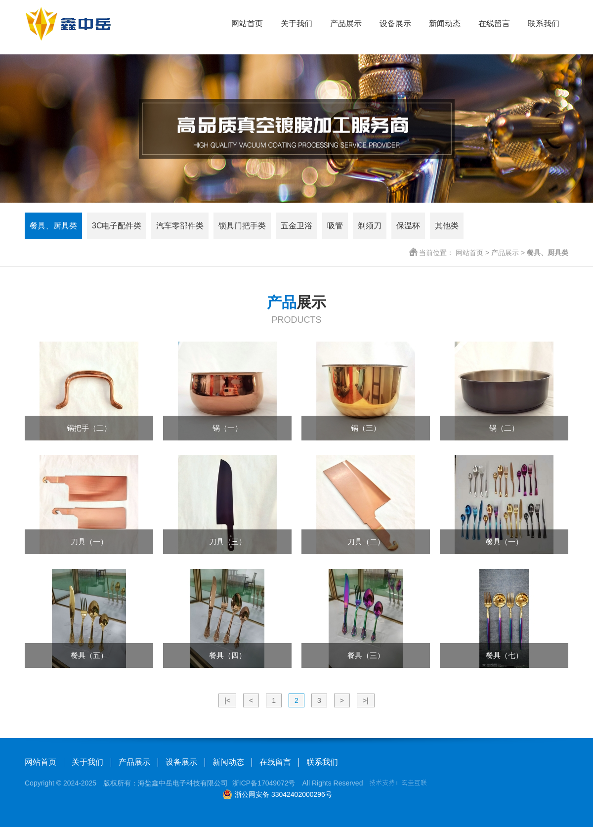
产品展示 (346, 23)
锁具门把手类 (242, 225)
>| (366, 700)
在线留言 (494, 23)
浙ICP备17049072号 (264, 783)
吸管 (335, 225)
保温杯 (408, 225)
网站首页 (247, 23)
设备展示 (395, 23)
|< (227, 700)
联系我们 (543, 23)
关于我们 (296, 23)
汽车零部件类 (180, 225)
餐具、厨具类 (53, 225)
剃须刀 (369, 225)
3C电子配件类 (116, 225)
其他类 (447, 225)
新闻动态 (445, 23)
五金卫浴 (296, 225)
